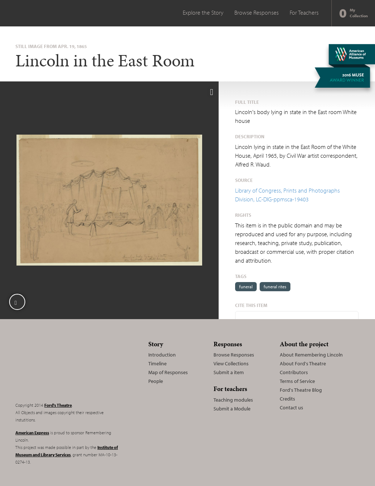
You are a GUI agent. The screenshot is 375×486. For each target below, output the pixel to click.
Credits (287, 398)
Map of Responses (168, 372)
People (155, 381)
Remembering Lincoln (61, 366)
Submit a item (229, 372)
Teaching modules (233, 400)
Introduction (162, 354)
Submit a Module (232, 408)
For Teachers (304, 12)
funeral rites (275, 286)
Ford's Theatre (58, 405)
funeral (246, 286)
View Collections (231, 363)
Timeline (157, 363)
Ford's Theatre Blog (301, 390)
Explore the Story (203, 12)
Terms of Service (297, 381)
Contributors (294, 372)
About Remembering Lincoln (311, 354)
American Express (32, 432)
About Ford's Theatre (303, 363)
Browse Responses (256, 12)
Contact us (291, 407)
